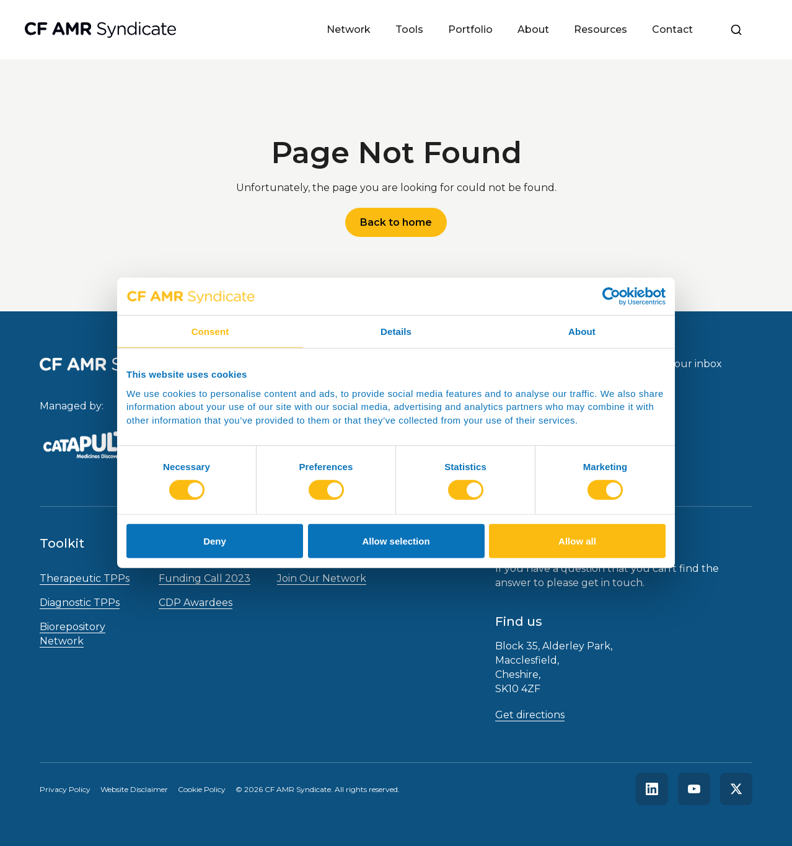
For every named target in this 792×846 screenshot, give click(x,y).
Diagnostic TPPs (80, 602)
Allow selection (395, 541)
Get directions (530, 715)
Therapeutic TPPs (85, 578)
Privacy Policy (65, 789)
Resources (600, 29)
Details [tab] (396, 331)
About (533, 29)
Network (349, 29)
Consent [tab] (210, 331)
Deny (214, 541)
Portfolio (470, 29)
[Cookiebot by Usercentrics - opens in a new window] (611, 296)
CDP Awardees (195, 602)
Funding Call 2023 (204, 578)
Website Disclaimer (134, 789)
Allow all (577, 541)
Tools (409, 29)
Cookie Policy (202, 789)
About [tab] (582, 331)
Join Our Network (321, 578)
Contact (672, 29)
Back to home (396, 222)
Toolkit (62, 543)
